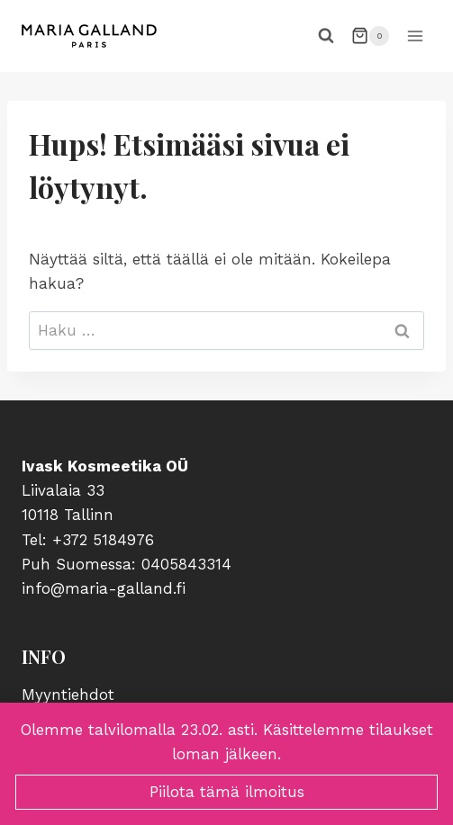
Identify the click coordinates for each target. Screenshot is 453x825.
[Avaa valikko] (414, 35)
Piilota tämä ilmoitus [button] (226, 792)
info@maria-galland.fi (104, 588)
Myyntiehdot (68, 695)
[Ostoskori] (370, 36)
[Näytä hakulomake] (326, 36)
